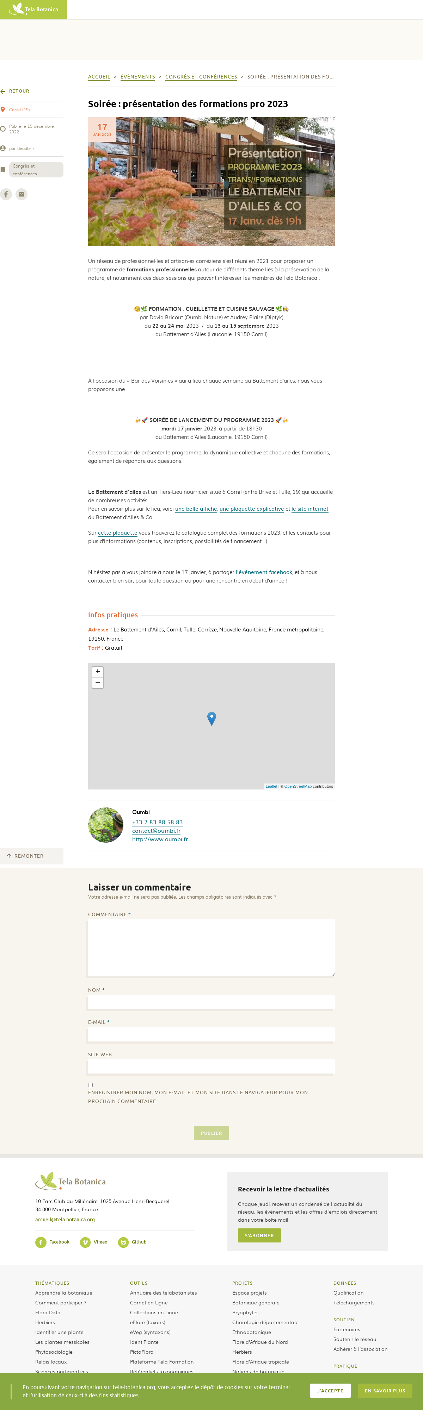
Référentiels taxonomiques (162, 1371)
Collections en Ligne (154, 1312)
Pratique (345, 1366)
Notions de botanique (258, 1371)
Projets (242, 1283)
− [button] (97, 683)
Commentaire (109, 915)
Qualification (348, 1292)
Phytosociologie (54, 1351)
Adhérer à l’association (360, 1348)
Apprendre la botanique (63, 1292)
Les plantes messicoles (62, 1341)
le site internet (310, 508)
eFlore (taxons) (147, 1322)
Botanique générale (256, 1302)
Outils (139, 1283)
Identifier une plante (59, 1331)
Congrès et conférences (25, 170)
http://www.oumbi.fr (160, 839)
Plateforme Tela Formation (162, 1361)
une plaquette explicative (252, 508)
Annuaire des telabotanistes (163, 1292)
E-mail (99, 1022)
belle (193, 508)
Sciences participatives (61, 1371)
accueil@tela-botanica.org (65, 1219)
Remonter (25, 856)
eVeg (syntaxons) (150, 1331)
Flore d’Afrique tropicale (260, 1361)
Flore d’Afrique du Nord (260, 1341)
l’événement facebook (264, 572)
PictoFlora (142, 1351)
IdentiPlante (144, 1341)
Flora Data (48, 1312)
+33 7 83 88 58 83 (157, 822)
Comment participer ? (60, 1302)
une (180, 508)
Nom (96, 990)
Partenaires (346, 1329)
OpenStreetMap (298, 786)
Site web (100, 1055)
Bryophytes (245, 1312)
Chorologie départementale (265, 1322)
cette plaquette (117, 532)
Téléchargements (354, 1302)
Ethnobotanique (251, 1331)
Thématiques (52, 1283)
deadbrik (26, 148)
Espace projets (249, 1292)
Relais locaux (51, 1361)
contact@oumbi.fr (156, 830)
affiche (208, 508)
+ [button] (98, 672)
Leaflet (271, 786)
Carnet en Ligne (149, 1302)
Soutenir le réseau (354, 1338)
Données (344, 1283)
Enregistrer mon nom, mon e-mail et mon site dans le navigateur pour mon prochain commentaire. (198, 1097)
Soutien (344, 1319)
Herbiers (45, 1322)
